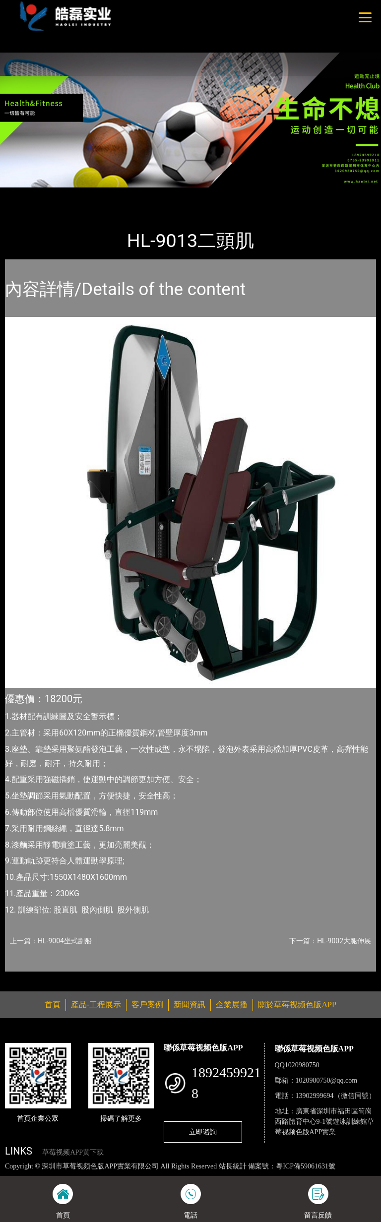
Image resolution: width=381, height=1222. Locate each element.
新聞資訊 (189, 1004)
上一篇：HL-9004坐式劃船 (51, 940)
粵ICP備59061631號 (305, 1166)
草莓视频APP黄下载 (73, 1152)
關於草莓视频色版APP (297, 1004)
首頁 (22, 194)
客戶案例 (147, 1004)
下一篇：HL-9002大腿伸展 (330, 940)
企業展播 (232, 1004)
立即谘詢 (203, 1132)
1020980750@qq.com (327, 1080)
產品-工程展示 (64, 194)
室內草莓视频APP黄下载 (139, 194)
